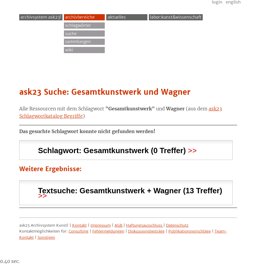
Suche (71, 33)
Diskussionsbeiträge (146, 231)
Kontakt (79, 225)
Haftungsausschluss (144, 225)
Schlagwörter (78, 25)
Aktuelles (117, 17)
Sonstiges (46, 237)
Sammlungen (78, 41)
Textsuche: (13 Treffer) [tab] (130, 191)
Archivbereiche (80, 17)
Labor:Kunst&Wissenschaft (176, 17)
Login (217, 2)
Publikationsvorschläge (189, 231)
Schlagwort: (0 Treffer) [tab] (112, 149)
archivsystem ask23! (40, 17)
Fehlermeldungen (108, 231)
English (233, 2)
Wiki (69, 50)
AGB (119, 225)
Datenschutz (177, 225)
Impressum (101, 225)
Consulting (78, 231)
